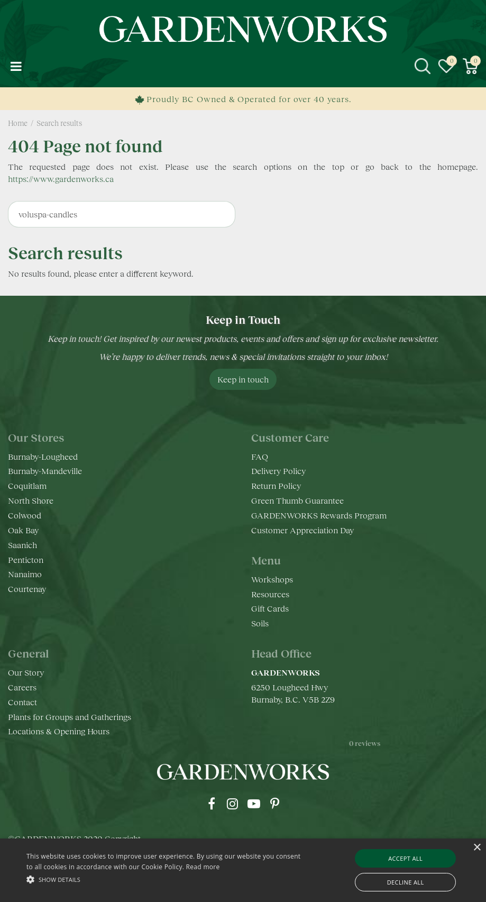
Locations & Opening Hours (58, 731)
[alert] (243, 870)
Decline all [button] (405, 882)
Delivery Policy (278, 471)
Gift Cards (270, 608)
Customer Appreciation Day (302, 530)
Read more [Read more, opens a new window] (203, 866)
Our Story (26, 672)
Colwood (24, 515)
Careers (22, 687)
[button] (167, 879)
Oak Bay (23, 530)
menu (16, 66)
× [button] (477, 848)
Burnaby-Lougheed (43, 456)
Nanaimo (25, 574)
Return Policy (276, 485)
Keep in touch (243, 379)
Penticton (25, 559)
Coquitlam (27, 485)
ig (233, 804)
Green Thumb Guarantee (297, 500)
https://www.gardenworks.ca (61, 179)
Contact (22, 702)
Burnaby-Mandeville (45, 471)
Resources (270, 594)
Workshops (272, 579)
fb (211, 804)
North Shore (30, 500)
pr (275, 804)
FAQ (259, 456)
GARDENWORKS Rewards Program (319, 515)
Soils (260, 623)
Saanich (22, 545)
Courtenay (27, 589)
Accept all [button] (405, 858)
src (422, 66)
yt (254, 804)
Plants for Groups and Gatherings (69, 717)
